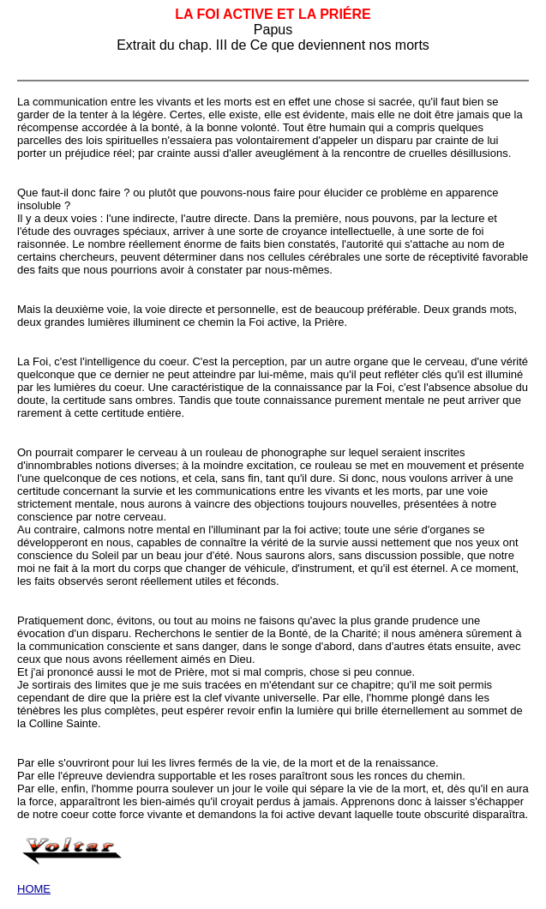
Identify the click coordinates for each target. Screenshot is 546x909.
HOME (34, 888)
